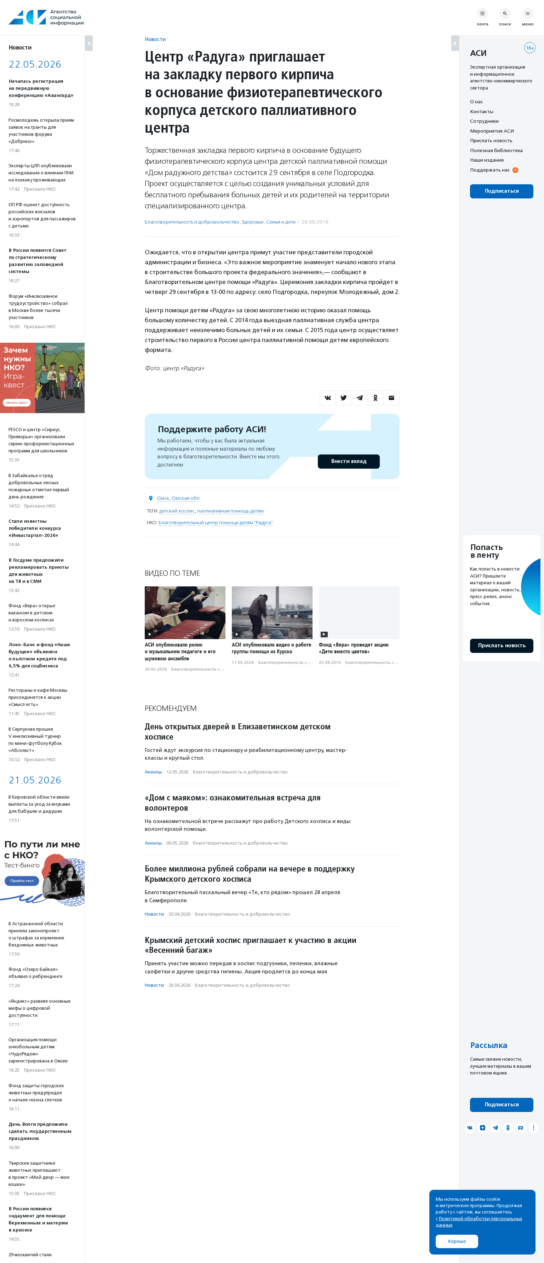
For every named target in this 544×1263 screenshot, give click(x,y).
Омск (163, 498)
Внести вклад (348, 461)
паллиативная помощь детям (230, 511)
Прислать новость (491, 140)
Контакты (481, 111)
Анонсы (153, 772)
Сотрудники (484, 121)
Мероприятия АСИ (492, 131)
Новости (155, 39)
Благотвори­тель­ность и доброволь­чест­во (192, 222)
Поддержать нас (490, 170)
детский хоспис (177, 511)
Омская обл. (186, 498)
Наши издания (487, 160)
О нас (476, 101)
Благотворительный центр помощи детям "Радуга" (216, 523)
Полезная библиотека (496, 150)
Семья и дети (281, 222)
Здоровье (253, 222)
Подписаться (502, 191)
